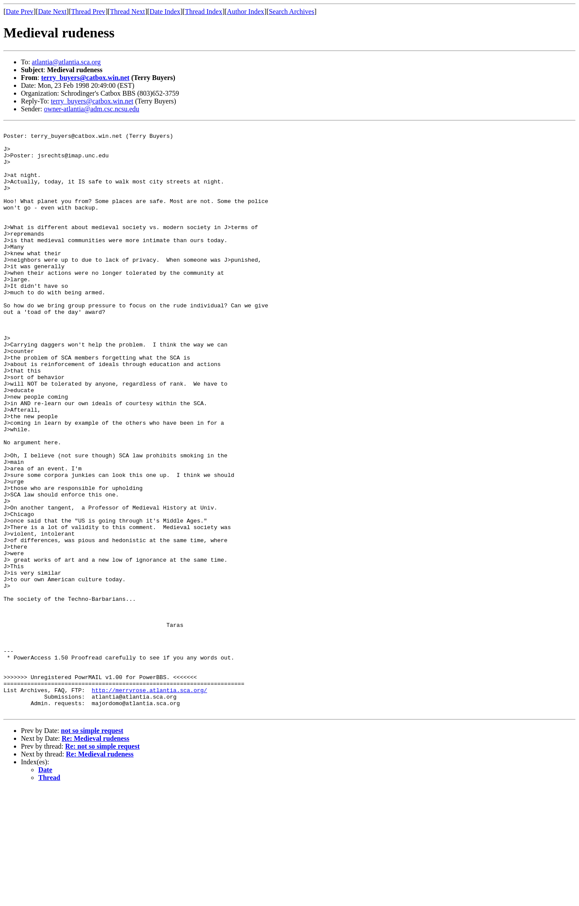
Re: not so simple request (102, 863)
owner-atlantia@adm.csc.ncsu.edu (91, 109)
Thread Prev (88, 11)
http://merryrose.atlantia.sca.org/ (149, 803)
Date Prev (19, 11)
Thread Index (203, 11)
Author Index (245, 11)
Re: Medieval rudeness (96, 855)
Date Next (52, 11)
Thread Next (127, 11)
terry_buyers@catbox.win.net (85, 77)
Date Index (165, 11)
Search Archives (291, 11)
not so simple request (92, 848)
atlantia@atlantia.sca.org (66, 62)
